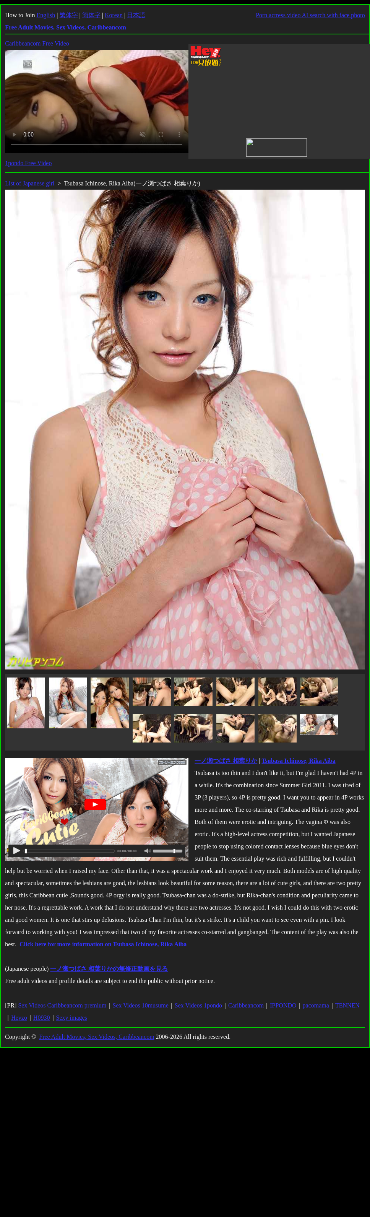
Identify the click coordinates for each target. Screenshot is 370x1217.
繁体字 (69, 15)
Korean (114, 15)
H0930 (41, 1017)
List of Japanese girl (29, 183)
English (45, 15)
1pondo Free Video (28, 163)
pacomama (316, 1005)
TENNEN (347, 1005)
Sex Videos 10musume (141, 1005)
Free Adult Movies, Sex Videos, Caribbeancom (96, 1036)
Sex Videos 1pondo (198, 1005)
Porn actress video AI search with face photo (310, 15)
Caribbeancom (246, 1005)
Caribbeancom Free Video (37, 43)
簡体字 (91, 15)
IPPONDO (283, 1005)
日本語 (136, 15)
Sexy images (71, 1017)
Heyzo (19, 1017)
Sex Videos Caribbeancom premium (62, 1005)
